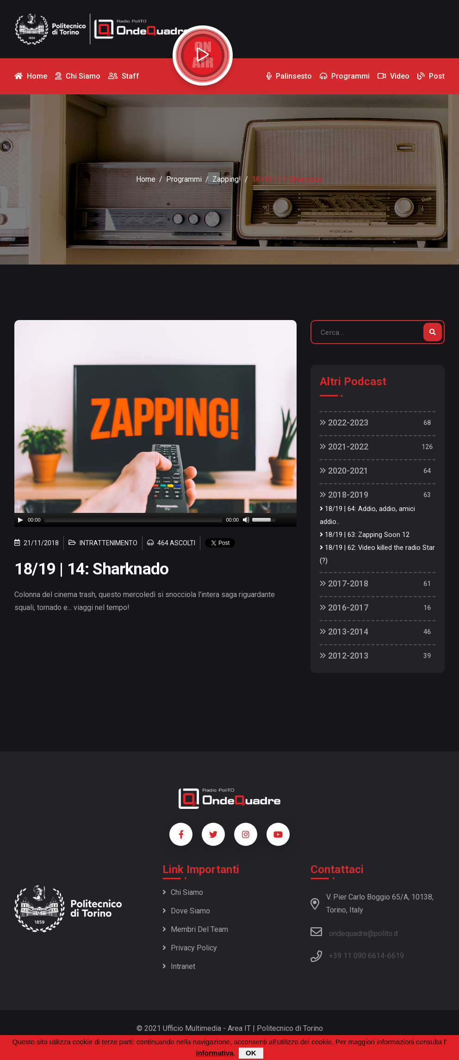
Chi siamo (182, 892)
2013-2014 (344, 631)
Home (145, 179)
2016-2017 (344, 607)
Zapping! (226, 179)
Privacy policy (189, 947)
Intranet (178, 966)
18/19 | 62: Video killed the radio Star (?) (377, 554)
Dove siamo (186, 910)
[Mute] (246, 520)
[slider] (133, 520)
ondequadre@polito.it (354, 932)
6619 (395, 955)
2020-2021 (344, 470)
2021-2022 (344, 446)
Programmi (184, 179)
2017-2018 (344, 583)
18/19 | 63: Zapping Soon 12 (364, 535)
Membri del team (195, 929)
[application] (155, 520)
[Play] (20, 520)
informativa (214, 1053)
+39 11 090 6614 (357, 955)
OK (251, 1053)
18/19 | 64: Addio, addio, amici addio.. (367, 515)
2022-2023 (344, 422)
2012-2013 (344, 655)
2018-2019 (344, 494)
